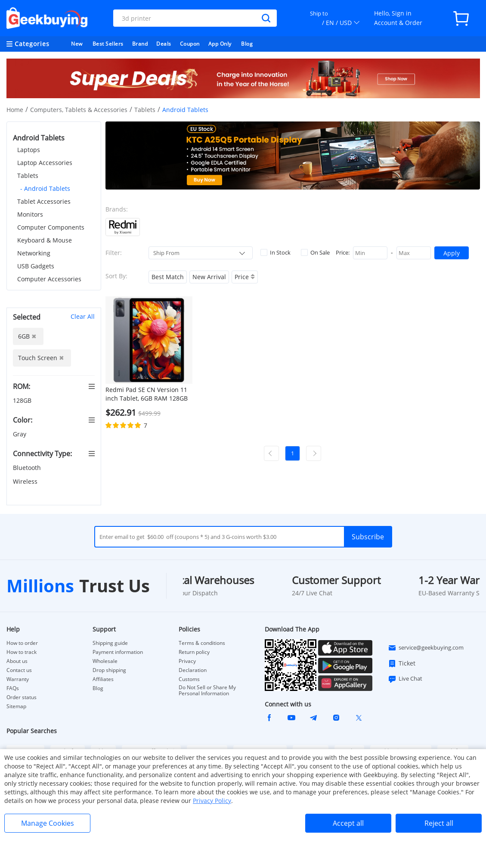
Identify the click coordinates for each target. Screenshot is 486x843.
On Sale (315, 252)
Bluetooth (28, 467)
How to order (22, 643)
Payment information (118, 652)
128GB (23, 400)
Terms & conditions (202, 643)
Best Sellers (108, 43)
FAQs (12, 688)
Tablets (144, 110)
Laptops (28, 150)
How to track (21, 652)
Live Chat (405, 679)
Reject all (438, 823)
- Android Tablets (45, 188)
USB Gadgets (35, 266)
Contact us (19, 670)
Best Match (168, 277)
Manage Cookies (47, 823)
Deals (163, 43)
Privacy (187, 661)
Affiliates (103, 679)
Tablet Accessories (44, 201)
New (77, 43)
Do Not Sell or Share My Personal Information (207, 690)
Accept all (348, 823)
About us (17, 661)
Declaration (193, 670)
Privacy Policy (212, 800)
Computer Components (50, 227)
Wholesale (105, 661)
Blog (247, 43)
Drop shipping (109, 670)
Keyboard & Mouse (44, 240)
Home (14, 110)
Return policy (194, 652)
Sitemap (16, 706)
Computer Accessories (49, 279)
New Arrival (209, 277)
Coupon (190, 43)
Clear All (83, 316)
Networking (33, 253)
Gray (20, 434)
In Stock (275, 252)
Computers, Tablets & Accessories (78, 110)
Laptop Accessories (44, 163)
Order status (21, 697)
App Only (220, 43)
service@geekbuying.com (426, 648)
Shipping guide (110, 643)
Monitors (30, 214)
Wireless (26, 481)
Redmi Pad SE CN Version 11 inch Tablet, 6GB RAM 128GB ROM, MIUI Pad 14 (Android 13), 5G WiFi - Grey (146, 394)
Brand (140, 43)
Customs (189, 679)
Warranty (17, 679)
